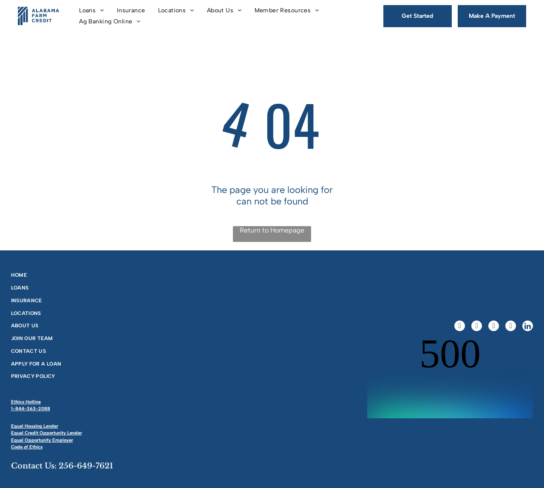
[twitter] (476, 327)
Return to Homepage (272, 230)
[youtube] (510, 327)
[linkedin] (527, 327)
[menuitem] (91, 10)
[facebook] (459, 327)
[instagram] (493, 327)
